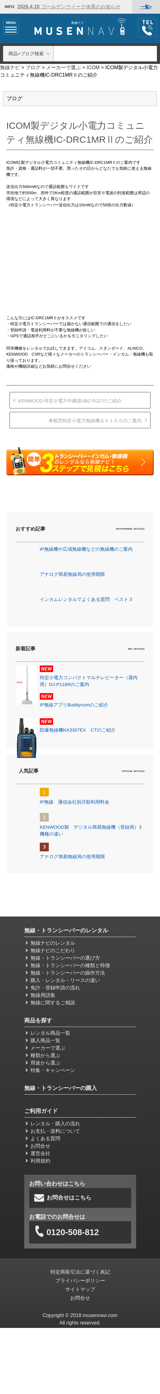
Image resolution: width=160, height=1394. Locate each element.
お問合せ (37, 1145)
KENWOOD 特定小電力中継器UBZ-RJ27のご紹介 (70, 400)
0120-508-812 (67, 1232)
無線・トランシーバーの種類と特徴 (67, 965)
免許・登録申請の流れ (52, 987)
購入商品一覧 (42, 1040)
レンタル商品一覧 (47, 1032)
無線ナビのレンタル (50, 942)
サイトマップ (80, 1289)
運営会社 (37, 1153)
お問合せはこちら (62, 1198)
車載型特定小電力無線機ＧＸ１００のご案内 (95, 420)
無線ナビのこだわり (50, 950)
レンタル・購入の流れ (52, 1123)
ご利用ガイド (41, 1111)
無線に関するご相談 (50, 1002)
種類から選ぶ (42, 1055)
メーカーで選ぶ (45, 1047)
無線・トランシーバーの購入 (60, 1088)
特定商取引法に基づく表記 (80, 1272)
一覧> (146, 6)
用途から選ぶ (42, 1062)
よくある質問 (42, 1138)
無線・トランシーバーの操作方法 (65, 972)
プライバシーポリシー (80, 1281)
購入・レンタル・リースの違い (62, 980)
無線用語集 (40, 994)
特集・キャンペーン (50, 1070)
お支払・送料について (52, 1130)
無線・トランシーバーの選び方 (62, 957)
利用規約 (37, 1160)
